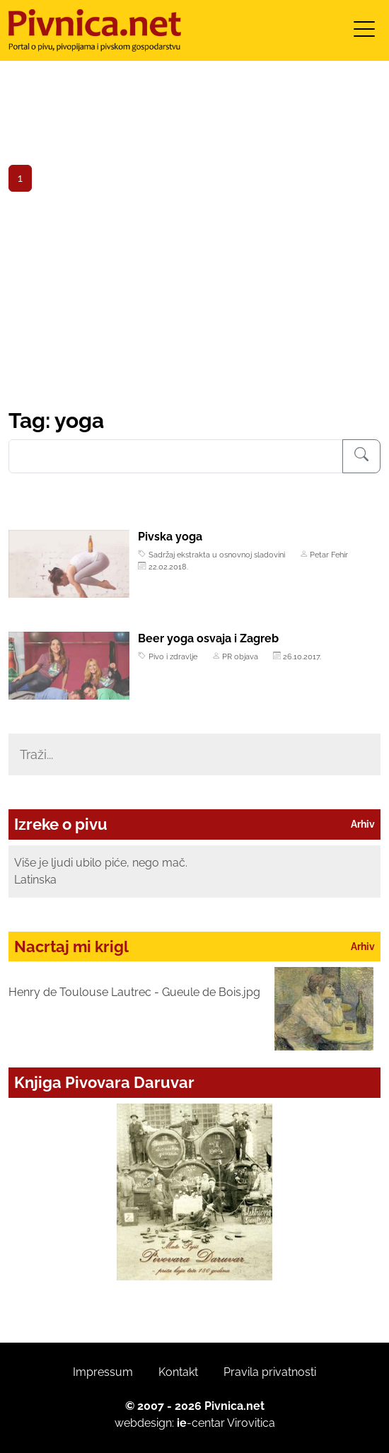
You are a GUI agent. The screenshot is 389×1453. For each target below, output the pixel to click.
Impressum (103, 1372)
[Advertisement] (194, 302)
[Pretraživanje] (361, 456)
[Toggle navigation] (364, 33)
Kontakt (178, 1372)
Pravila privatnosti (269, 1372)
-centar (201, 1423)
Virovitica (251, 1423)
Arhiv (363, 824)
